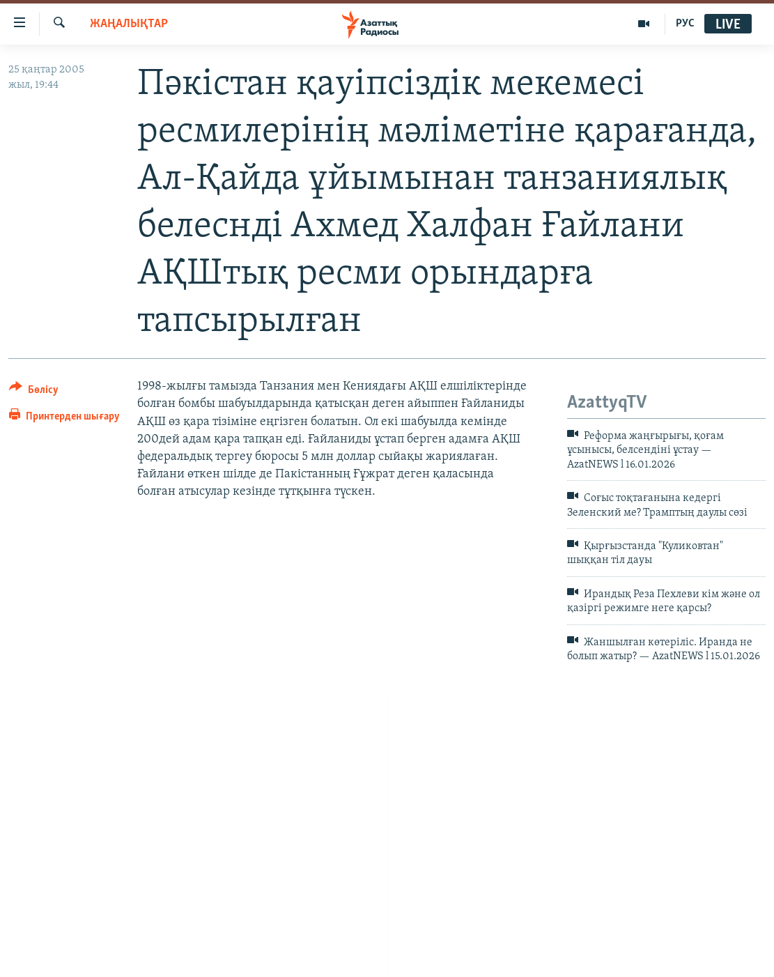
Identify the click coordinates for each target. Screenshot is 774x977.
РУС (685, 23)
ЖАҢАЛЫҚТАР (129, 24)
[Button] (34, 392)
